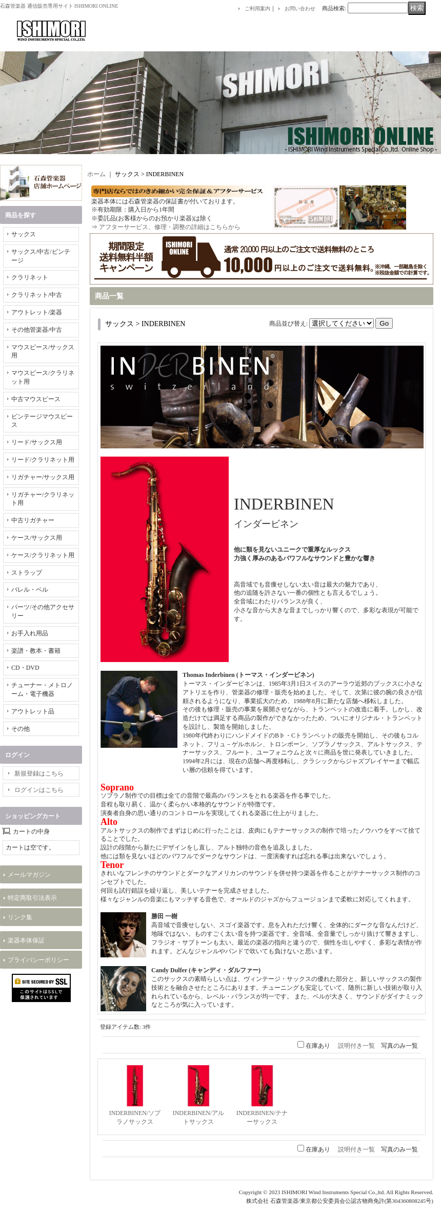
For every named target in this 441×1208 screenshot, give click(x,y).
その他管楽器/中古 (36, 329)
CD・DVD (25, 667)
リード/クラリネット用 (42, 459)
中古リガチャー (32, 520)
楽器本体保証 (26, 940)
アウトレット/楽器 (36, 312)
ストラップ (26, 572)
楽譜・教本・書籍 (36, 650)
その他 (20, 728)
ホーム (96, 174)
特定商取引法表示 (32, 897)
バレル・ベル (29, 589)
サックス (23, 234)
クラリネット (29, 277)
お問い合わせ (300, 8)
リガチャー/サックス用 (42, 477)
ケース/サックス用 (36, 537)
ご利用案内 (257, 8)
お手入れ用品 (29, 633)
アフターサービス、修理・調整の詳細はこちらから (169, 227)
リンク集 (20, 917)
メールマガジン (29, 874)
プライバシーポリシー (38, 960)
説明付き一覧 (356, 1045)
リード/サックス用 (36, 442)
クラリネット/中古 (36, 294)
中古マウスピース (36, 399)
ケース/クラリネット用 (42, 555)
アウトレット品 (32, 711)
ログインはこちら (39, 790)
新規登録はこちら (39, 773)
